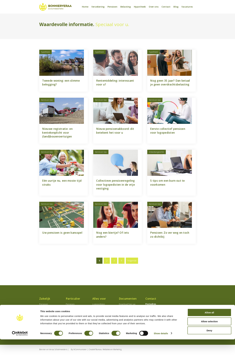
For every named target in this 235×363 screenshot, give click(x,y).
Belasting (125, 6)
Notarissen (97, 320)
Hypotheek (140, 6)
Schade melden (126, 322)
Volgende (132, 269)
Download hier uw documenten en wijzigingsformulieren (128, 315)
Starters (96, 323)
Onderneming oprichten (50, 316)
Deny (209, 354)
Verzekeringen (46, 323)
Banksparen (71, 323)
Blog (175, 6)
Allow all (209, 336)
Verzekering (97, 6)
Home (85, 6)
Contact (166, 6)
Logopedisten (98, 312)
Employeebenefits (47, 320)
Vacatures (187, 6)
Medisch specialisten (102, 316)
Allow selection (209, 345)
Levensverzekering (74, 320)
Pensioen (112, 6)
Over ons (153, 6)
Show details (161, 357)
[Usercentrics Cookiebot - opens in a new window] (19, 357)
